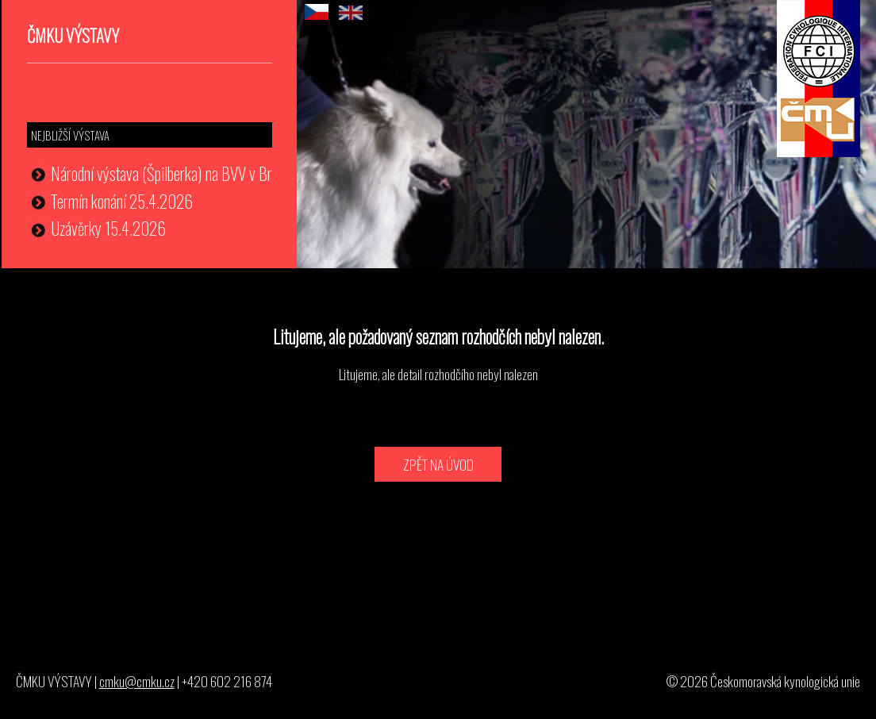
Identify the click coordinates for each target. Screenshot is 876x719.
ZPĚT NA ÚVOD (438, 464)
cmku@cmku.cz (137, 681)
